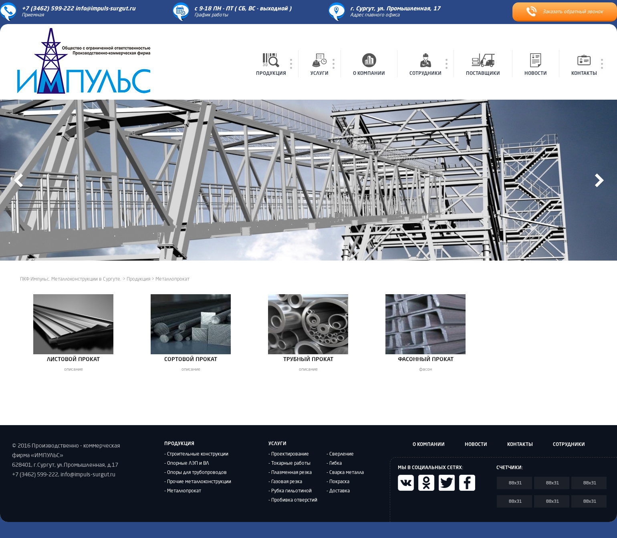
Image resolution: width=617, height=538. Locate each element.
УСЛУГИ (320, 64)
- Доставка (338, 491)
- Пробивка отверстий (292, 500)
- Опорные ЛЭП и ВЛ (186, 463)
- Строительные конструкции (196, 454)
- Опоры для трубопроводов (195, 472)
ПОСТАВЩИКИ (483, 64)
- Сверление (340, 454)
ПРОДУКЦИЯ (271, 64)
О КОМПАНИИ (369, 64)
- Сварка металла (345, 472)
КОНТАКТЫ (584, 64)
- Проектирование (288, 454)
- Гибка (334, 463)
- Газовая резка (285, 482)
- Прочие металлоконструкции (197, 482)
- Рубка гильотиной (290, 491)
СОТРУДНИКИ (425, 64)
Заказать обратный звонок (564, 11)
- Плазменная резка (290, 472)
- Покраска (338, 482)
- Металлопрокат (182, 491)
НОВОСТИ (535, 64)
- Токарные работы (289, 463)
